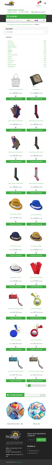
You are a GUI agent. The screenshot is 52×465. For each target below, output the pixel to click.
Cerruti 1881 (27, 43)
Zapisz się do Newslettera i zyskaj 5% (36, 435)
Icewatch (27, 63)
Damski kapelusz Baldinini (16, 214)
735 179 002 (24, 12)
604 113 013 (13, 12)
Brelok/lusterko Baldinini (36, 308)
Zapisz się (41, 440)
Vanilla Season (27, 67)
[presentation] (41, 395)
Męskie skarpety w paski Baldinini (36, 120)
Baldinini (27, 51)
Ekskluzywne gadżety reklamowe (24, 24)
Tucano (27, 49)
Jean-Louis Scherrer (27, 55)
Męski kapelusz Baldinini (15, 246)
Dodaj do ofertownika (16, 99)
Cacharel (27, 41)
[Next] (45, 385)
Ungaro (27, 53)
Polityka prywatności (33, 450)
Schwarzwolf (27, 61)
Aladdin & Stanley (27, 47)
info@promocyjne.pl (39, 12)
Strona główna (10, 24)
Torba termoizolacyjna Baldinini (16, 89)
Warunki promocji (32, 453)
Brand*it (27, 57)
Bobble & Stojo (27, 45)
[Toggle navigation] (45, 3)
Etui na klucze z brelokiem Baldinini (16, 308)
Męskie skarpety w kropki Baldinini (15, 120)
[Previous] (26, 385)
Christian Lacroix (27, 65)
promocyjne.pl (18, 462)
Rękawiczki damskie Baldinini (36, 277)
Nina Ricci (27, 59)
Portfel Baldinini (36, 89)
